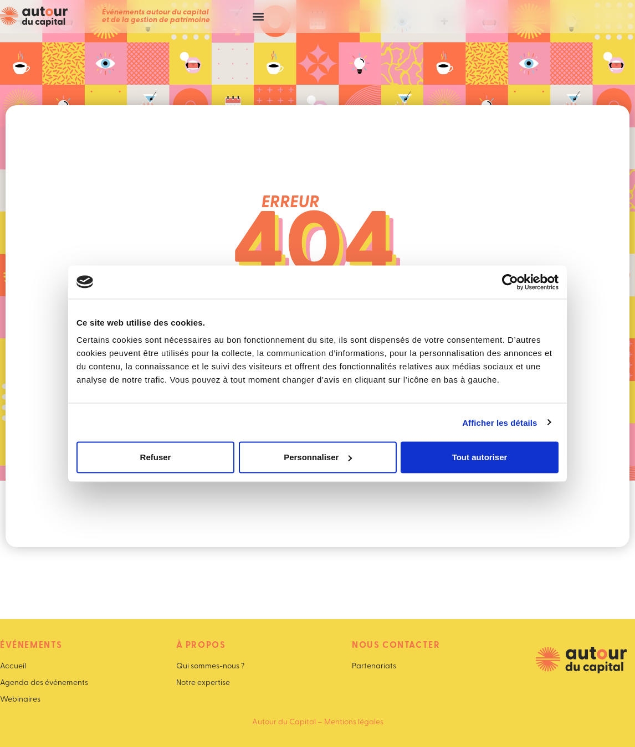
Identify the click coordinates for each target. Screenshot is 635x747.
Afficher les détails (499, 422)
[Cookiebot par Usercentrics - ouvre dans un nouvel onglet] (510, 282)
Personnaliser (318, 457)
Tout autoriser (480, 457)
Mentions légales (353, 722)
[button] (258, 17)
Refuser (155, 457)
